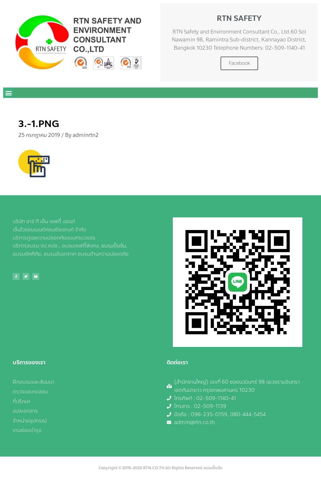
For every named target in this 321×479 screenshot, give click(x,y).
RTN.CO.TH (153, 468)
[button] (8, 93)
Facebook (239, 63)
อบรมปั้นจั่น (113, 246)
